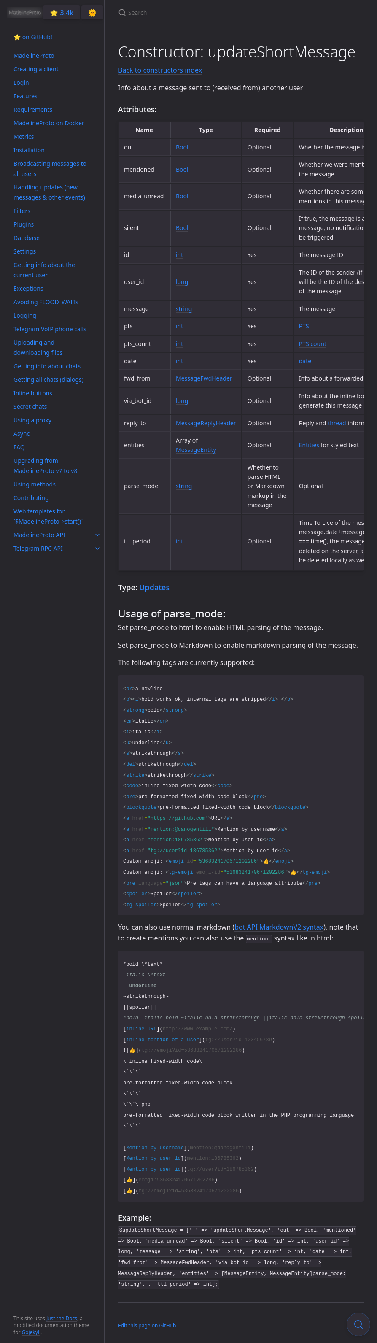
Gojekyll (31, 1332)
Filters (21, 211)
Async (21, 434)
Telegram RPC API (38, 548)
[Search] (218, 12)
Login (21, 82)
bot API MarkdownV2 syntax (278, 927)
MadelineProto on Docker (48, 123)
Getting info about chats (47, 366)
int (179, 255)
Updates (154, 587)
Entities (309, 445)
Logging (24, 315)
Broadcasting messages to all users (49, 168)
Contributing (31, 498)
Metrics (23, 136)
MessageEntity (196, 450)
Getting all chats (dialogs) (48, 380)
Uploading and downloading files (37, 347)
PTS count (312, 344)
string (184, 309)
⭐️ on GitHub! (32, 37)
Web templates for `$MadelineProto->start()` (48, 516)
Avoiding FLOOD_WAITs (45, 302)
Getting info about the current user (44, 270)
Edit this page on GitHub (147, 1325)
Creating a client (36, 69)
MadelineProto (33, 55)
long (182, 282)
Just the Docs (61, 1318)
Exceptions (28, 288)
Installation (29, 150)
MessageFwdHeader (204, 378)
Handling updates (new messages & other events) (49, 192)
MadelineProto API (39, 535)
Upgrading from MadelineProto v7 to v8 (45, 466)
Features (25, 96)
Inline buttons (32, 393)
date (305, 361)
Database (26, 238)
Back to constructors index (160, 70)
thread (337, 423)
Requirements (32, 109)
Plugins (23, 224)
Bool (182, 147)
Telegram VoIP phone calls (49, 329)
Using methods (34, 484)
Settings (24, 251)
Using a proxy (32, 420)
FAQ (19, 447)
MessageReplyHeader (206, 423)
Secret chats (30, 407)
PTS (304, 326)
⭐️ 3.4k (61, 12)
